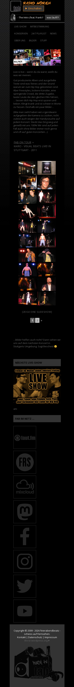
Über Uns (19, 40)
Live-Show (20, 26)
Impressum (51, 637)
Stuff (43, 40)
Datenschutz (35, 637)
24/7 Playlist (38, 33)
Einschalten (33, 8)
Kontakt (21, 637)
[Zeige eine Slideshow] (37, 311)
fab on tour (22, 142)
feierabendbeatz (49, 630)
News (53, 33)
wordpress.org (39, 640)
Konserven (21, 33)
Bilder (33, 40)
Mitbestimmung (39, 26)
